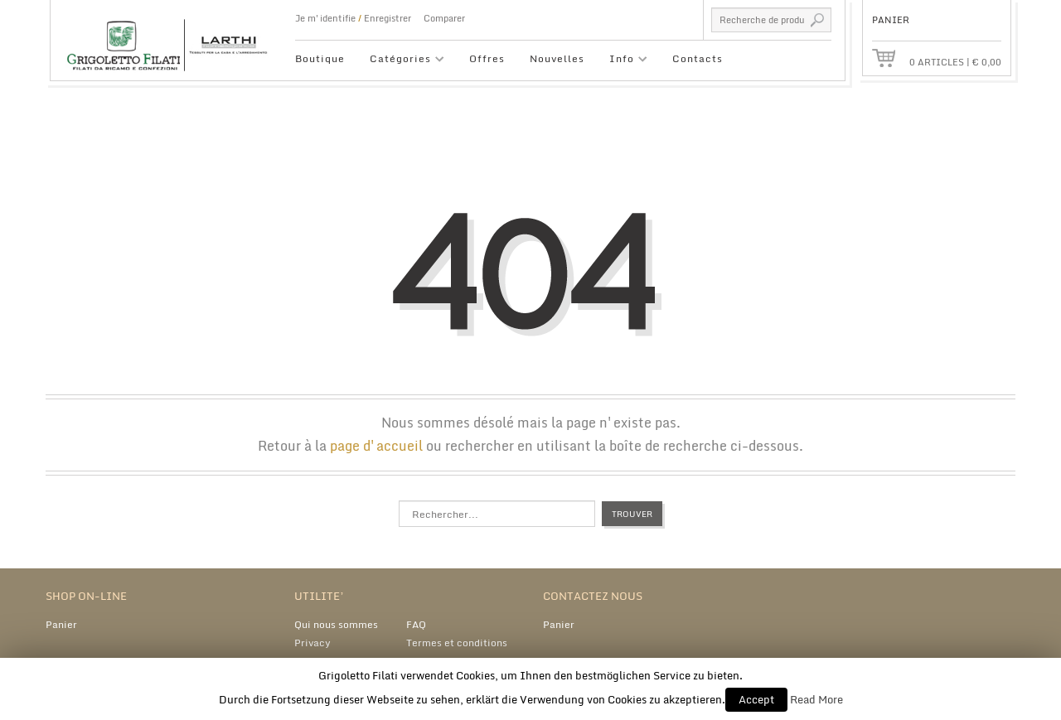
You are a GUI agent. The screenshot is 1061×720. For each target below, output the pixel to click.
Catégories (400, 61)
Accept (756, 699)
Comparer (444, 18)
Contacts (697, 58)
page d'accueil (376, 446)
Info (622, 61)
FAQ (416, 624)
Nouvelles (557, 58)
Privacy (312, 642)
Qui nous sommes (336, 624)
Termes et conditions (456, 642)
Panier (61, 624)
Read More (816, 699)
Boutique (320, 58)
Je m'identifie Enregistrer (353, 18)
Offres (487, 58)
